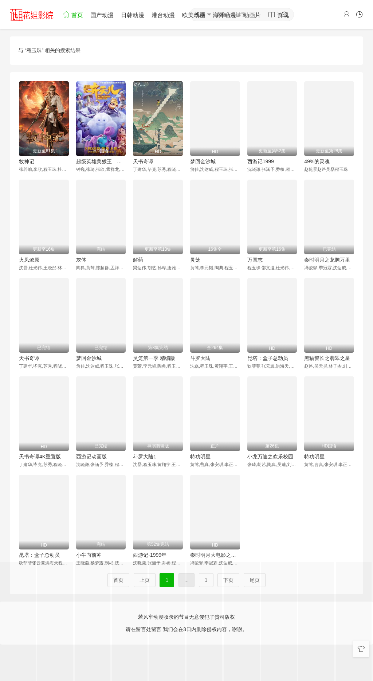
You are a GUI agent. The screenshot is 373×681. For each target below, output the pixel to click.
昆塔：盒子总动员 (267, 358)
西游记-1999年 (149, 555)
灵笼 (195, 260)
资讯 (278, 14)
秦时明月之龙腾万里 (327, 260)
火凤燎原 (29, 260)
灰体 (81, 260)
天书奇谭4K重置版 (40, 456)
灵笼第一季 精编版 (154, 358)
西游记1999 (260, 161)
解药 (138, 260)
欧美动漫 (193, 15)
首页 (73, 14)
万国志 (255, 260)
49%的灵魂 (317, 161)
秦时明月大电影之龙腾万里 (215, 555)
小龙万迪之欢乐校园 (270, 456)
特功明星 (200, 456)
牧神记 (26, 161)
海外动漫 (224, 15)
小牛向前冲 (89, 555)
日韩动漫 (132, 15)
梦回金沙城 (203, 161)
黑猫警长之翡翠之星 (327, 358)
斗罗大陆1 (144, 456)
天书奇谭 (143, 161)
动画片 (252, 15)
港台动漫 (163, 15)
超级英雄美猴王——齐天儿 (101, 161)
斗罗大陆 (200, 358)
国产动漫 (102, 15)
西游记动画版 (91, 456)
